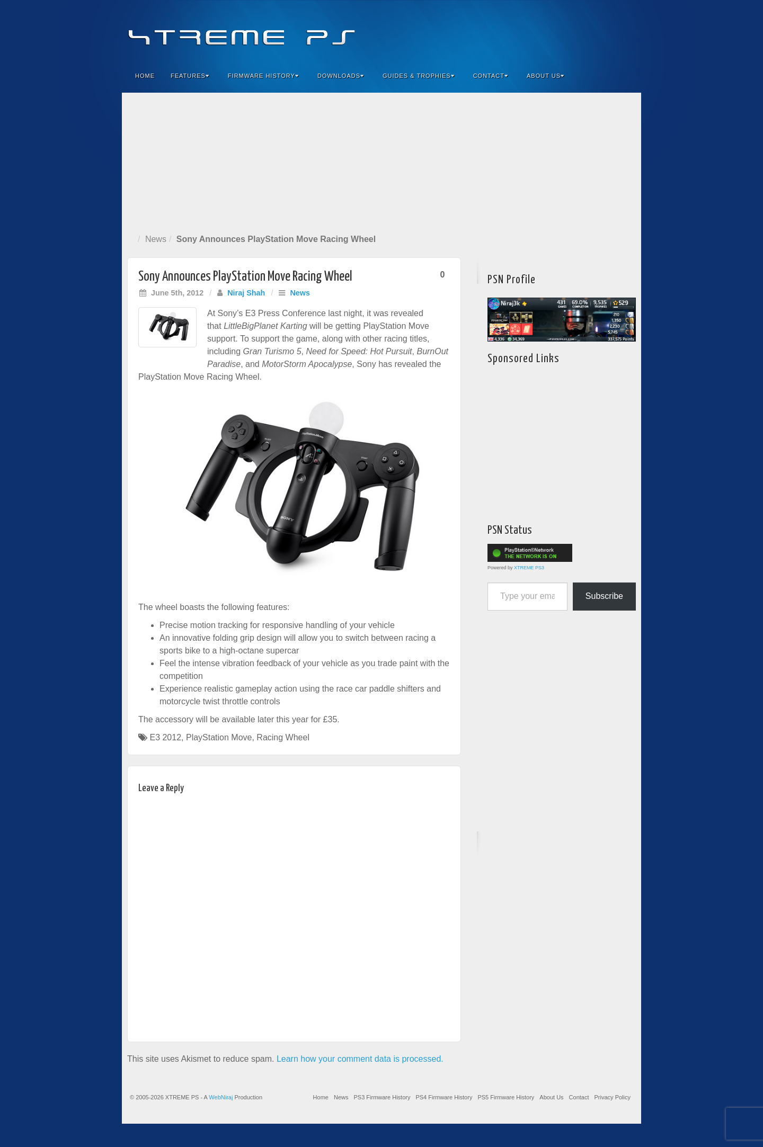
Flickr (583, 30)
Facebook (554, 30)
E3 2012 (165, 737)
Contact (490, 76)
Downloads (340, 76)
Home (145, 76)
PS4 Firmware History (443, 1097)
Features (190, 76)
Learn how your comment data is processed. (360, 1058)
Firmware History (263, 76)
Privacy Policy (613, 1097)
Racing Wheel (282, 737)
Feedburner (568, 30)
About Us (545, 76)
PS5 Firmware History (505, 1097)
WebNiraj (221, 1097)
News (155, 239)
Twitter (597, 30)
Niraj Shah (246, 293)
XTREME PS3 (529, 567)
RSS (626, 30)
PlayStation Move (219, 737)
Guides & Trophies (419, 76)
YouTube (611, 30)
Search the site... (626, 76)
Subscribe (604, 596)
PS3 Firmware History (381, 1097)
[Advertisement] (381, 161)
